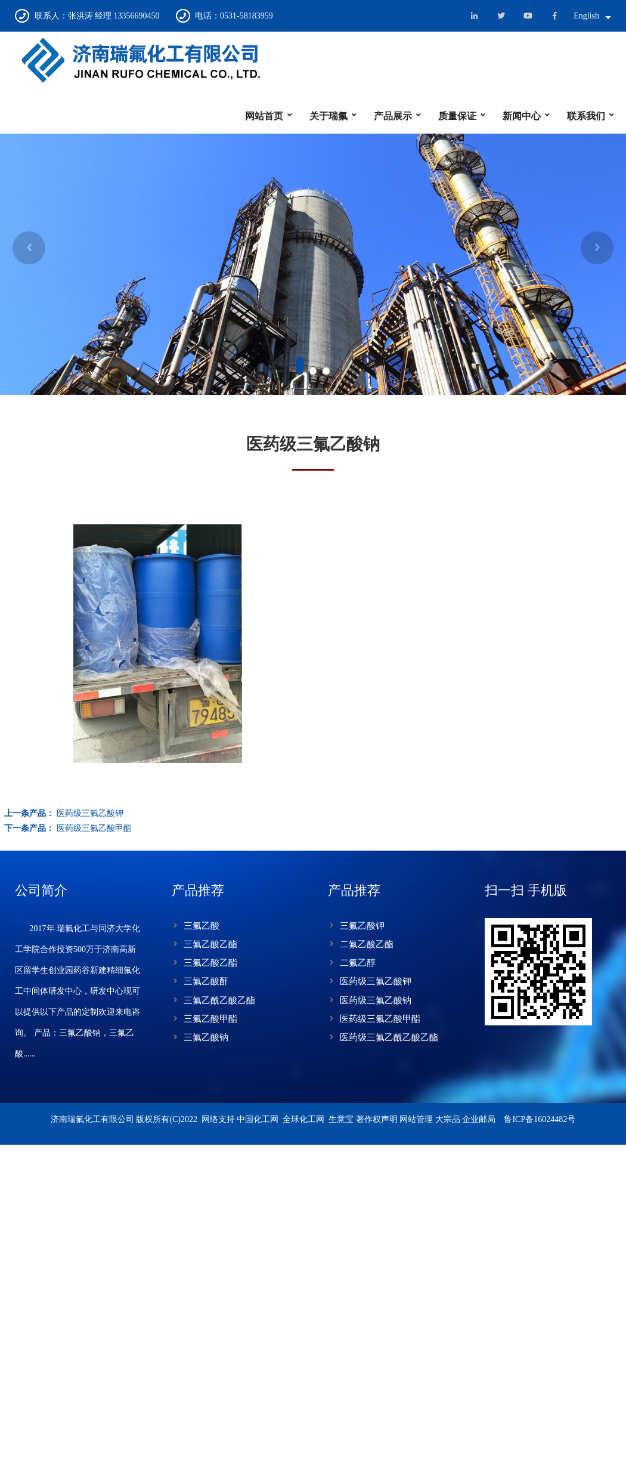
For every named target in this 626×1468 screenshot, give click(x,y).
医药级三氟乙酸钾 (375, 981)
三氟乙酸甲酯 (210, 1019)
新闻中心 (522, 116)
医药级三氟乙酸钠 (375, 1000)
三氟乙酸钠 (206, 1037)
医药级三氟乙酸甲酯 (380, 1019)
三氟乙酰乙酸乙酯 (219, 1000)
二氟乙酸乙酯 (366, 944)
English (586, 15)
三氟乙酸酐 (206, 981)
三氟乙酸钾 (362, 926)
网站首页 (264, 116)
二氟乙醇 (358, 963)
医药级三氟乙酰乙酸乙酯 (389, 1037)
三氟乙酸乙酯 (210, 944)
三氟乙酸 (201, 926)
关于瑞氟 (328, 116)
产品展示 (393, 116)
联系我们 (586, 116)
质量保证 (457, 116)
